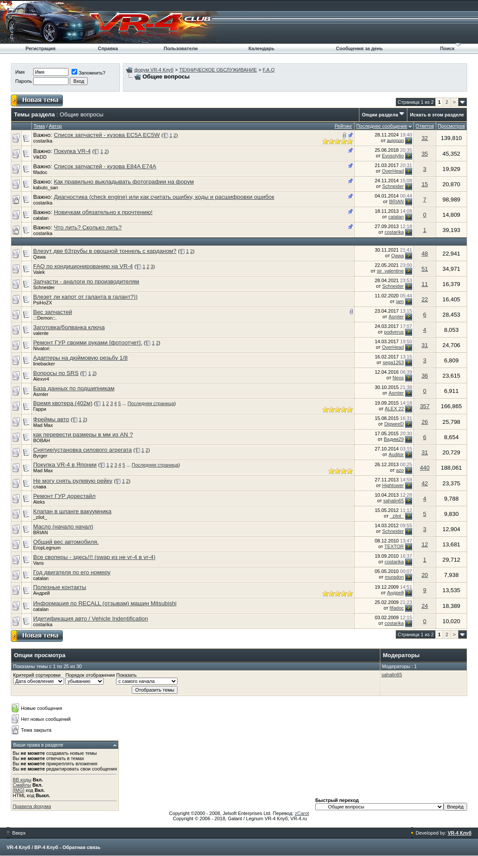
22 (424, 299)
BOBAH (41, 440)
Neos (398, 377)
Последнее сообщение (381, 126)
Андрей (41, 593)
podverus (394, 331)
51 (424, 269)
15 (424, 184)
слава (39, 486)
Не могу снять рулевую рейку (72, 480)
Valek (39, 272)
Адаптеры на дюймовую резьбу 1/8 (80, 358)
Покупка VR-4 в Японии (64, 464)
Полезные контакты (59, 587)
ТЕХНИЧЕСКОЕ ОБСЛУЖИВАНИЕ (218, 69)
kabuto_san (45, 187)
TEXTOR (393, 546)
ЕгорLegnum (47, 547)
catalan (40, 218)
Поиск (447, 48)
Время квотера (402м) (62, 403)
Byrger (40, 455)
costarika (42, 140)
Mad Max (43, 425)
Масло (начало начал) (63, 526)
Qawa (39, 256)
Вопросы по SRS (56, 373)
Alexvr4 (41, 379)
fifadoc (40, 172)
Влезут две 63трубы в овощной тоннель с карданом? (104, 251)
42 (424, 483)
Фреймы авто (51, 419)
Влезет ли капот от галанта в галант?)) (85, 296)
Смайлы (22, 785)
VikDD (40, 157)
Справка (108, 48)
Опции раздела (380, 114)
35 (424, 153)
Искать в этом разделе (437, 114)
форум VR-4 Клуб (154, 69)
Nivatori (41, 348)
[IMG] (18, 790)
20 (424, 575)
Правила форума (32, 806)
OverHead (393, 171)
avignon (395, 140)
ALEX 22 (394, 408)
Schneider (393, 186)
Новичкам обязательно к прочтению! (103, 212)
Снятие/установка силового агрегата (82, 450)
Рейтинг (343, 126)
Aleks (39, 502)
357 (425, 406)
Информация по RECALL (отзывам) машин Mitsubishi (105, 603)
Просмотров (451, 126)
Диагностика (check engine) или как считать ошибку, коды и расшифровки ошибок (164, 197)
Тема (39, 126)
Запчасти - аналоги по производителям (86, 281)
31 (424, 345)
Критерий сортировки (37, 675)
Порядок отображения (90, 675)
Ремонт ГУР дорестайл (64, 496)
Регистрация (40, 48)
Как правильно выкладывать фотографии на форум (124, 181)
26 (424, 422)
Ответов (425, 126)
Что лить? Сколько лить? (88, 227)
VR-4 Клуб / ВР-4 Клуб (32, 847)
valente (40, 333)
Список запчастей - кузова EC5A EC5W (107, 135)
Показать (126, 675)
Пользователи (181, 48)
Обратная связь (81, 847)
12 (424, 544)
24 (424, 606)
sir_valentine (390, 270)
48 (424, 253)
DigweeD (394, 423)
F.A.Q (269, 69)
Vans (38, 563)
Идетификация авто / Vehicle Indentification (90, 618)
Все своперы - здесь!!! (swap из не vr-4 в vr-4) (94, 557)
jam (400, 301)
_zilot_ (40, 517)
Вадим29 (394, 439)
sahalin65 (393, 500)
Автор (55, 126)
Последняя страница (150, 403)
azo (400, 470)
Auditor (396, 454)
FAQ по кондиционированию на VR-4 (83, 266)
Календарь (261, 48)
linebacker (44, 363)
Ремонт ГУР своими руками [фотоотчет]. (87, 342)
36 (424, 375)
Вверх (16, 833)
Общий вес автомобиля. (66, 542)
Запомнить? (89, 72)
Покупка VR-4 (72, 151)
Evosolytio (393, 155)
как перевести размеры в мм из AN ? (83, 434)
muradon (394, 577)
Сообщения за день (359, 48)
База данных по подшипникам (73, 388)
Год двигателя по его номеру (71, 572)
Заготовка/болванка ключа (69, 327)
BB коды (22, 779)
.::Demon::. (45, 318)
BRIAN (396, 201)
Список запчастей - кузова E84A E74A (105, 166)
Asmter (396, 316)
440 (425, 467)
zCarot (302, 813)
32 (424, 138)
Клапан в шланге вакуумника (72, 511)
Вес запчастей (52, 312)
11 (424, 284)
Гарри (39, 409)
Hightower (393, 485)
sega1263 (392, 362)
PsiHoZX (42, 302)
